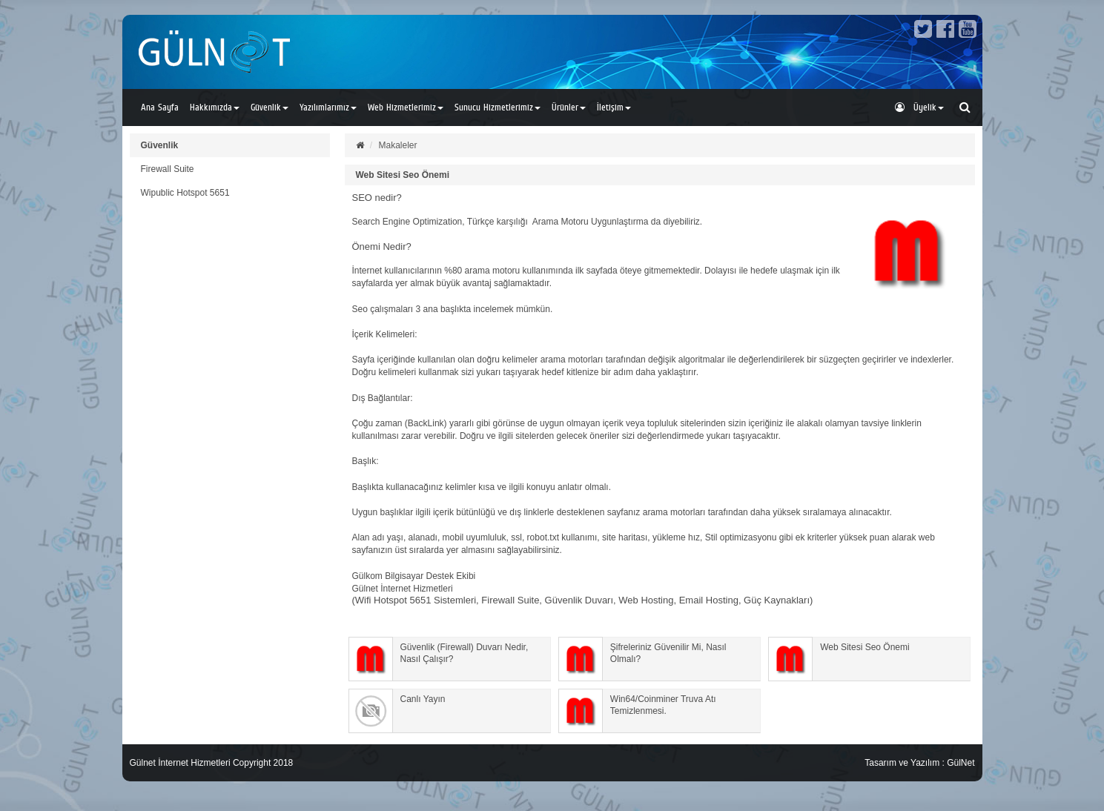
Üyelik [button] (919, 107)
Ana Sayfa (160, 107)
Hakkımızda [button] (214, 107)
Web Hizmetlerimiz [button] (405, 107)
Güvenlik (160, 145)
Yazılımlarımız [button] (328, 107)
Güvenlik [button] (269, 107)
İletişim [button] (614, 107)
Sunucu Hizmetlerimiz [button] (498, 107)
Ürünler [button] (569, 107)
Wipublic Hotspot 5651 (185, 193)
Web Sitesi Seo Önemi (402, 175)
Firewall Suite (167, 169)
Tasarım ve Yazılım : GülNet (919, 763)
